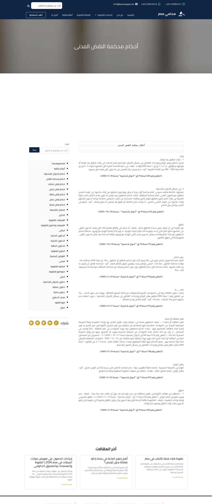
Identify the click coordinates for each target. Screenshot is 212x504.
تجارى (62, 277)
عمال (62, 308)
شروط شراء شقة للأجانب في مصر (164, 458)
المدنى (62, 261)
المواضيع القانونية (57, 272)
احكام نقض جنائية (57, 194)
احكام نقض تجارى (57, 189)
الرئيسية (130, 15)
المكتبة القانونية (83, 15)
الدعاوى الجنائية (58, 246)
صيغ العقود (60, 302)
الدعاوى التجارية (58, 241)
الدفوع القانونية (58, 251)
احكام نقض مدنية (57, 205)
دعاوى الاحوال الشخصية (54, 282)
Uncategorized (58, 163)
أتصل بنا (54, 15)
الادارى (62, 215)
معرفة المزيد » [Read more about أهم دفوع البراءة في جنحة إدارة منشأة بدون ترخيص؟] (122, 478)
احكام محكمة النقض (55, 179)
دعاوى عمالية (59, 287)
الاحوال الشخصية (57, 210)
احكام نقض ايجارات (56, 184)
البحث (67, 144)
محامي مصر (167, 14)
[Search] (29, 7)
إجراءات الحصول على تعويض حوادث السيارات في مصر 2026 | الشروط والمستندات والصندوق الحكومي (51, 462)
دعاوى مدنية (59, 292)
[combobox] (46, 5)
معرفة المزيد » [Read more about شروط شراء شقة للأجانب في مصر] (177, 477)
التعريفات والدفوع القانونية (53, 225)
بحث (34, 150)
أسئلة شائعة (67, 15)
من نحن (120, 15)
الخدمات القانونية (103, 15)
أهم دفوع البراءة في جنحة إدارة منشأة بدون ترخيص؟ (109, 460)
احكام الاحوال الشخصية (54, 174)
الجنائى (62, 230)
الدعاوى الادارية (58, 236)
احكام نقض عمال (57, 199)
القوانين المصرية (57, 256)
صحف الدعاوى (58, 297)
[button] (56, 322)
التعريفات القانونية (57, 220)
